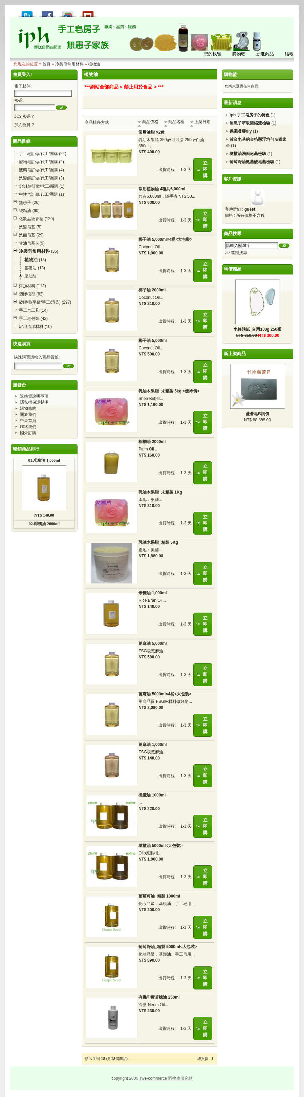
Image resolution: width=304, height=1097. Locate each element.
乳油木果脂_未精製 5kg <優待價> (168, 391)
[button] (61, 107)
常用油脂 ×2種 (151, 132)
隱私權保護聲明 (34, 402)
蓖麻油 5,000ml (152, 643)
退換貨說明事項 (34, 396)
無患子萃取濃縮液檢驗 (250, 123)
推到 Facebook (47, 12)
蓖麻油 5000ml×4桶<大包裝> (164, 694)
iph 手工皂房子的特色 (249, 115)
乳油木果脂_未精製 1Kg (160, 492)
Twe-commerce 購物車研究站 (165, 1078)
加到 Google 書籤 (68, 12)
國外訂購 (28, 432)
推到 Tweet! (27, 12)
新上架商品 (235, 353)
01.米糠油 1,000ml (44, 460)
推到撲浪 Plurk (88, 12)
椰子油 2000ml (152, 290)
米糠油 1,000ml (152, 593)
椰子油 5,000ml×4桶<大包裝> (165, 239)
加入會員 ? (24, 124)
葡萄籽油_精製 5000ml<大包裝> (167, 946)
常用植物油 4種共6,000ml (161, 189)
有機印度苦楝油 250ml (158, 997)
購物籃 (230, 74)
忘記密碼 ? (24, 116)
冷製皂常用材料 (69, 64)
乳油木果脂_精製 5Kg (158, 542)
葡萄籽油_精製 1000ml (159, 896)
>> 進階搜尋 (236, 252)
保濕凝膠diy (241, 131)
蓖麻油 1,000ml (152, 744)
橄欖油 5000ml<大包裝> (160, 845)
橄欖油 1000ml (152, 795)
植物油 (94, 64)
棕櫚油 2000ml (152, 441)
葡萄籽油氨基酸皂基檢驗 (252, 161)
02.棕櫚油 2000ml (44, 523)
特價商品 (232, 269)
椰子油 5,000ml (152, 340)
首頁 (46, 64)
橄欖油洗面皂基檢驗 (248, 153)
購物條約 (28, 408)
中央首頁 (28, 420)
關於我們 (28, 414)
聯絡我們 (28, 426)
